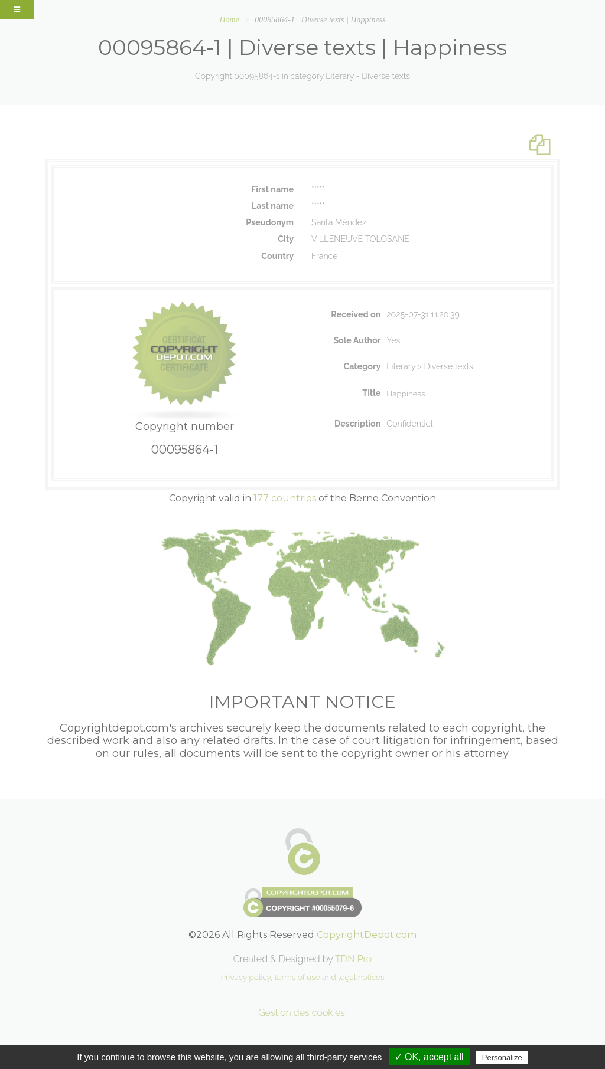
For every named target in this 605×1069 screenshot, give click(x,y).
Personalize (502, 1057)
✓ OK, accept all (429, 1057)
